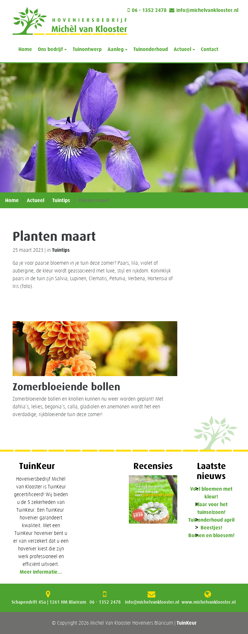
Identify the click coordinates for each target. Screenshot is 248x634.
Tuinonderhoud (150, 49)
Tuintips (61, 200)
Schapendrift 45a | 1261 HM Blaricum (49, 602)
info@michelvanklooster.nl (207, 10)
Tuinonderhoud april (211, 520)
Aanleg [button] (116, 49)
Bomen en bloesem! (211, 535)
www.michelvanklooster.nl (208, 602)
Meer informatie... (41, 572)
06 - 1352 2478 (149, 10)
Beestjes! (211, 528)
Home (25, 49)
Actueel (35, 200)
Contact (209, 49)
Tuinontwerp (87, 49)
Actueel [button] (182, 49)
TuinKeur (187, 623)
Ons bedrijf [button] (50, 49)
